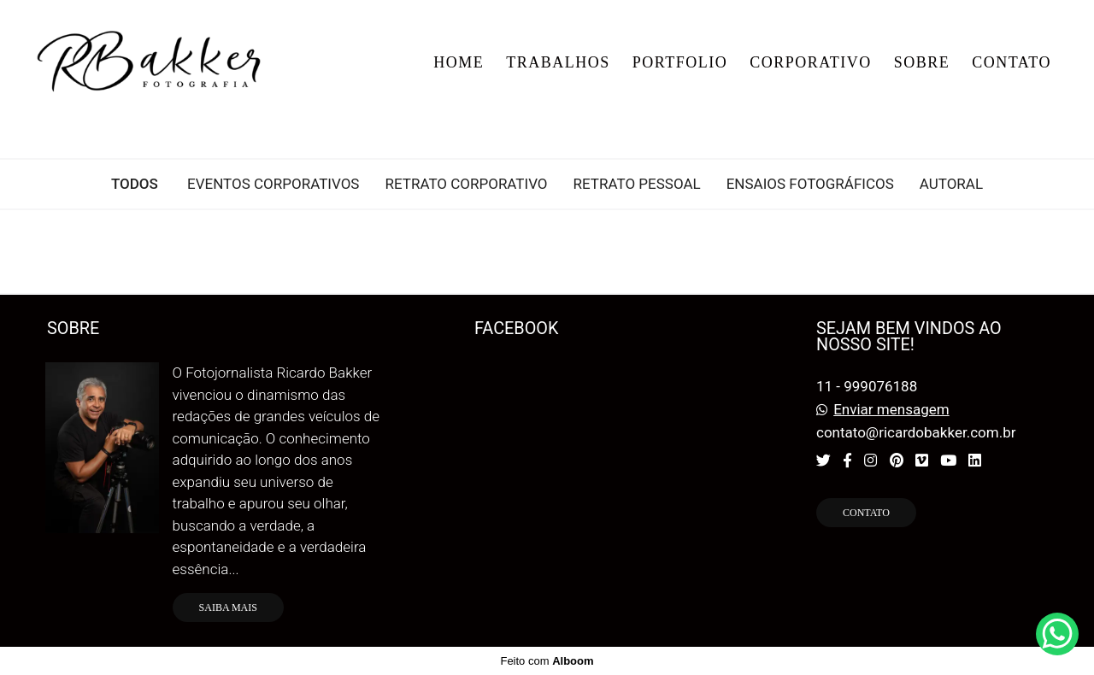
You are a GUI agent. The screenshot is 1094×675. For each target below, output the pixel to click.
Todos (134, 184)
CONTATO (1011, 62)
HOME (458, 62)
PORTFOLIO (679, 62)
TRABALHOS (558, 62)
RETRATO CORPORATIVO (466, 184)
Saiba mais (228, 607)
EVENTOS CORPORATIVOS (273, 184)
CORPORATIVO (811, 62)
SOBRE (922, 62)
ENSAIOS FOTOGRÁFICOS (810, 184)
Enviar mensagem (891, 409)
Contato (866, 513)
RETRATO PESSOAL (637, 184)
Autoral (951, 184)
